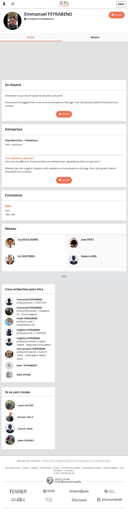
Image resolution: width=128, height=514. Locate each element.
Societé (56, 468)
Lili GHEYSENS (26, 256)
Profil (31, 37)
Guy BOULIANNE (28, 239)
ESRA (8, 206)
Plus (63, 276)
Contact (25, 468)
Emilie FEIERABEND (27, 318)
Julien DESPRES (26, 440)
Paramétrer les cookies (91, 468)
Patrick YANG (25, 428)
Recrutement (45, 468)
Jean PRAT (87, 239)
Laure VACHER (25, 405)
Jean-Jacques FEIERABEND (31, 348)
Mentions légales (110, 468)
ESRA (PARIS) (24, 374)
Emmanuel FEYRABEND (29, 299)
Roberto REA (89, 256)
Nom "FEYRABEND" (27, 365)
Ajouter (118, 14)
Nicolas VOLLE (26, 417)
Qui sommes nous (12, 468)
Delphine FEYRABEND (28, 329)
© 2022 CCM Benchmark (64, 473)
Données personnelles (71, 468)
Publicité (34, 468)
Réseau (95, 37)
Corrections (69, 470)
